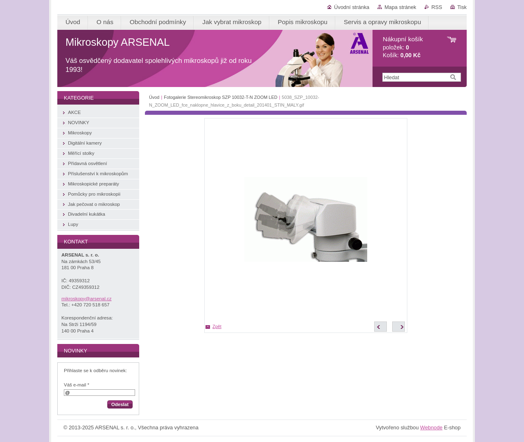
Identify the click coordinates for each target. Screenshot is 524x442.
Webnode (431, 427)
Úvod (154, 97)
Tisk (462, 7)
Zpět (216, 326)
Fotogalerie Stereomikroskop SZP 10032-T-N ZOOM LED (220, 97)
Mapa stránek (400, 7)
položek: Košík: (403, 47)
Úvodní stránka (351, 7)
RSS (436, 7)
